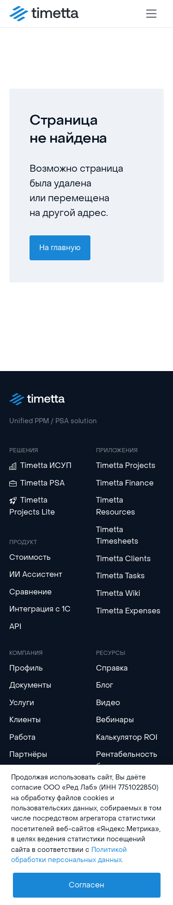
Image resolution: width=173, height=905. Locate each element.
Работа (22, 737)
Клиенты (25, 720)
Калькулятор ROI (127, 737)
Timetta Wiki (118, 593)
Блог (104, 685)
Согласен (86, 885)
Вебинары (115, 720)
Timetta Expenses (128, 611)
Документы (30, 685)
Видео (108, 702)
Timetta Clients (123, 558)
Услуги (21, 702)
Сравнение (30, 592)
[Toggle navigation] (151, 14)
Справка (112, 668)
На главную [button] (60, 247)
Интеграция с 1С (40, 609)
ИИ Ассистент (35, 574)
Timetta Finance (125, 483)
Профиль (26, 668)
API (15, 626)
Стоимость (30, 557)
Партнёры (28, 754)
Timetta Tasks (120, 576)
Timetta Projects (125, 465)
